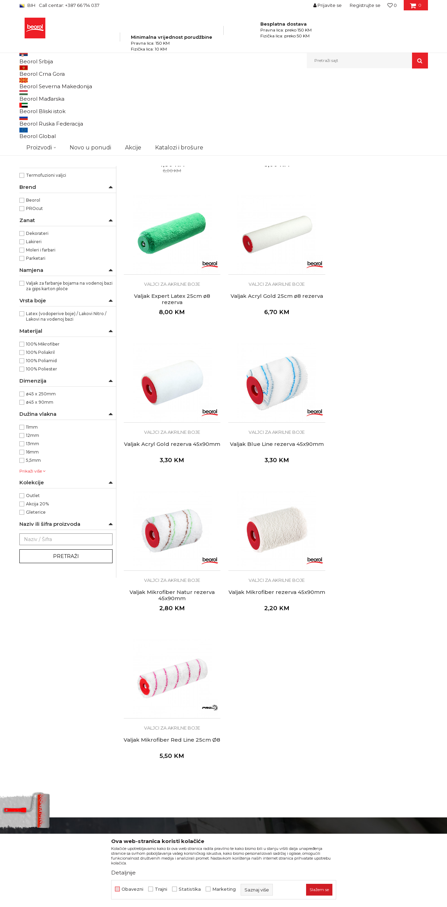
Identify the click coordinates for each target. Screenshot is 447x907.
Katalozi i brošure (143, 753)
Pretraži (66, 635)
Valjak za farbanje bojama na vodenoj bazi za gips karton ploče (69, 364)
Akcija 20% (37, 582)
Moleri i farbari (40, 328)
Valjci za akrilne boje (43, 144)
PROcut (34, 287)
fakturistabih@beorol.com (74, 797)
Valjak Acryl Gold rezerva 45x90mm (275, 373)
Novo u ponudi (90, 60)
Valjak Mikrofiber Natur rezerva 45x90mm (171, 523)
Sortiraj (253, 94)
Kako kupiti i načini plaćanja (259, 753)
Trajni (161, 889)
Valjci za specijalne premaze (51, 169)
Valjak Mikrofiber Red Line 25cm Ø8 (379, 523)
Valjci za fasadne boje (44, 161)
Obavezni (132, 889)
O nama (133, 724)
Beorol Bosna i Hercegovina (46, 83)
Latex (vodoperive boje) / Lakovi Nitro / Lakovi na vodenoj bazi (66, 395)
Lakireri (34, 320)
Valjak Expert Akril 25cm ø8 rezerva (275, 226)
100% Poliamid (41, 439)
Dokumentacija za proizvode (158, 762)
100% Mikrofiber (43, 422)
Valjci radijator (37, 186)
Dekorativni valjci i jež (45, 202)
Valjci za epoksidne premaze (52, 136)
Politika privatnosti (249, 724)
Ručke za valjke (39, 194)
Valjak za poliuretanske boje (50, 111)
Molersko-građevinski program (133, 83)
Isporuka (237, 762)
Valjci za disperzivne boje (49, 152)
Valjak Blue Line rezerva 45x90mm (379, 373)
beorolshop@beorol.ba (71, 755)
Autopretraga (221, 94)
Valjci (174, 83)
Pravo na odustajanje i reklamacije (268, 772)
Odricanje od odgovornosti (259, 733)
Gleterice (36, 591)
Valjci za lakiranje (40, 119)
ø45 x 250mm (41, 472)
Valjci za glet (35, 127)
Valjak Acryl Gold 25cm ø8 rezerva (171, 373)
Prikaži (354, 94)
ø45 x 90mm (39, 481)
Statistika (190, 889)
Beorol (33, 279)
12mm (32, 514)
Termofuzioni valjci (46, 254)
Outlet (33, 574)
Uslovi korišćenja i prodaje (257, 743)
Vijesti (130, 743)
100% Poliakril (40, 431)
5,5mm (33, 539)
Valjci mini (33, 177)
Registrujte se (365, 5)
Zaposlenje (136, 733)
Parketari (35, 337)
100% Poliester (41, 447)
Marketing (224, 889)
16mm (32, 530)
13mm (32, 522)
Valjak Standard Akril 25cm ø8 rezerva (171, 229)
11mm (32, 506)
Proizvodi (88, 83)
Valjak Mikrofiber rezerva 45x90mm (275, 523)
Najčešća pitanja (246, 782)
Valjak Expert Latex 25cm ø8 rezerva (379, 229)
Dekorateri (37, 312)
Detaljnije (123, 872)
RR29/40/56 (38, 229)
